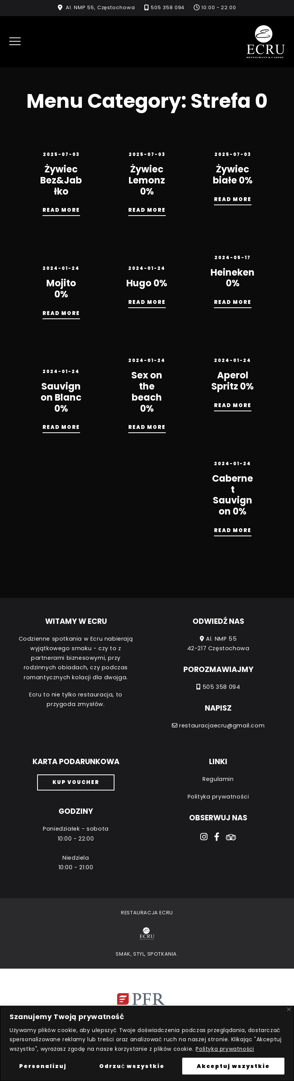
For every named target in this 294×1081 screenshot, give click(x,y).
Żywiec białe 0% (233, 175)
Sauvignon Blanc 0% (61, 397)
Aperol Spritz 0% (232, 381)
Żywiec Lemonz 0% (147, 180)
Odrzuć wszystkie (132, 1066)
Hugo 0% (146, 283)
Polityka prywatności (225, 1049)
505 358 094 (168, 7)
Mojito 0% (61, 288)
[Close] (289, 1009)
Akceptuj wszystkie (233, 1066)
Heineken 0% (233, 278)
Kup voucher (75, 782)
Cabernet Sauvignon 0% (232, 495)
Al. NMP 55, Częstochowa (100, 7)
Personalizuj (43, 1066)
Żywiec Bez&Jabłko (61, 180)
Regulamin (218, 779)
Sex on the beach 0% (146, 391)
